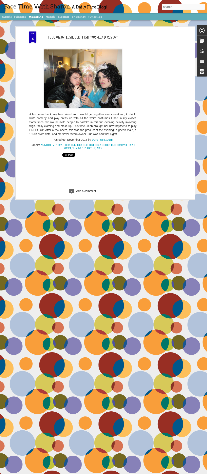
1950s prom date (49, 137)
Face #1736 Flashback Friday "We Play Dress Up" (82, 29)
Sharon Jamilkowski (102, 132)
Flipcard (20, 17)
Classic (7, 17)
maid (113, 137)
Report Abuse (140, 471)
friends (106, 137)
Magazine (36, 17)
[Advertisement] (158, 87)
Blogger (131, 471)
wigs (99, 141)
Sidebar (63, 17)
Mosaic (51, 17)
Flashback (76, 137)
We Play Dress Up (86, 141)
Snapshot (79, 17)
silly (74, 141)
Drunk (67, 137)
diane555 (110, 471)
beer (60, 137)
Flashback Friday (92, 137)
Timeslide (95, 17)
